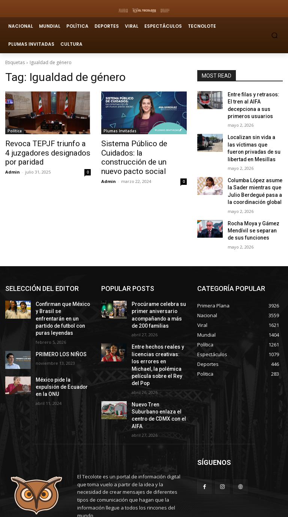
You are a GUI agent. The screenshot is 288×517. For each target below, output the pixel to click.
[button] (275, 35)
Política (15, 130)
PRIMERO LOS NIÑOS (58, 321)
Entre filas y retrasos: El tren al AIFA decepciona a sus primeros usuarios (254, 100)
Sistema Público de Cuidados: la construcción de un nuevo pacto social (143, 151)
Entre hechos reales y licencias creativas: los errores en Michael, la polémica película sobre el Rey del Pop (157, 334)
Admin (12, 169)
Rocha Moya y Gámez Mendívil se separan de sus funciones (252, 211)
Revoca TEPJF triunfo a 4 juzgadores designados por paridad (44, 151)
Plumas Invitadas (120, 130)
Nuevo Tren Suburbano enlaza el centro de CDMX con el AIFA (159, 373)
